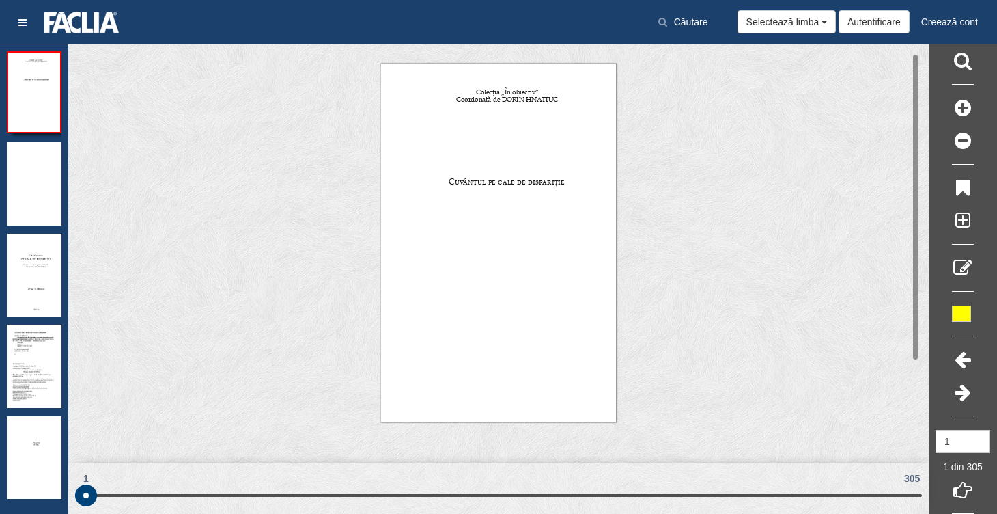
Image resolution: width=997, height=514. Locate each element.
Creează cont (949, 21)
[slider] (86, 495)
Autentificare (874, 21)
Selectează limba (787, 21)
